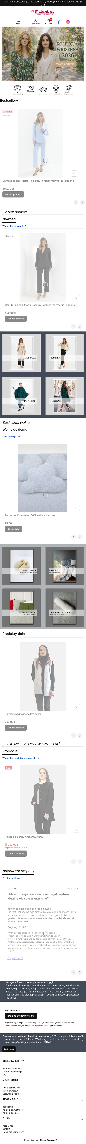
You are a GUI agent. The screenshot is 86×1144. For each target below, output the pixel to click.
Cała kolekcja (11, 436)
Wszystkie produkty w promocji (20, 758)
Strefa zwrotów (10, 1090)
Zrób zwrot (9, 1049)
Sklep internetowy (39, 1140)
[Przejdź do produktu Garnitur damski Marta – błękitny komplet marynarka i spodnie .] (40, 143)
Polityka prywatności (12, 1109)
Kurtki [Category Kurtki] (11, 888)
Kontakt (6, 1129)
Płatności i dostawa (12, 1068)
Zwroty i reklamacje (12, 1071)
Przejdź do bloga (13, 878)
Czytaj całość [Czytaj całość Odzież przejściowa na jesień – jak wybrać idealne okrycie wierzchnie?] (15, 958)
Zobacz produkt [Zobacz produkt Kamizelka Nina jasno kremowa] (15, 727)
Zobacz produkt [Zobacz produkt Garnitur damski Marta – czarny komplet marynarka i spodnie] (15, 318)
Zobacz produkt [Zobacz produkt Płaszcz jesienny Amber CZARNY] (15, 853)
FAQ (4, 1074)
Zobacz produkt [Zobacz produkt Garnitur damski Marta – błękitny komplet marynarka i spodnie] (13, 194)
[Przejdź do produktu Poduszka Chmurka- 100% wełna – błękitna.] (43, 478)
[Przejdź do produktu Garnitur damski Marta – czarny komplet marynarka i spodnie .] (43, 267)
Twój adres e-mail (13, 1010)
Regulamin (7, 1106)
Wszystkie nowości (14, 226)
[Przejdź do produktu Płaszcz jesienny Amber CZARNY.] (43, 799)
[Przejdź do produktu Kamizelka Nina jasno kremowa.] (43, 676)
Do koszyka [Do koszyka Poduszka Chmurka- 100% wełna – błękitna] (13, 529)
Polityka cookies (10, 1112)
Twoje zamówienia (11, 1087)
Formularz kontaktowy (13, 1132)
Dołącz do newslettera (21, 1015)
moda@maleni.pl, (56, 1)
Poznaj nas (7, 1125)
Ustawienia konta (10, 1093)
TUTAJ (47, 1042)
